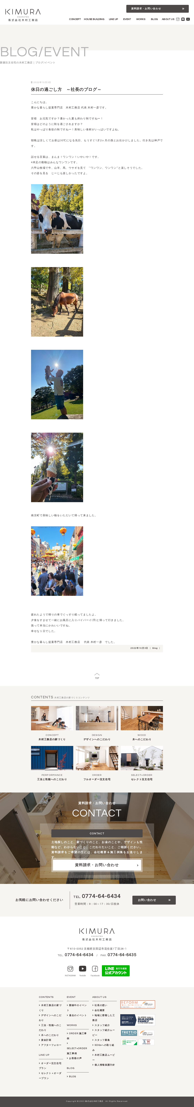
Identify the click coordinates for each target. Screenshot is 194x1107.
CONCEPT (75, 19)
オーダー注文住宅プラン (50, 1066)
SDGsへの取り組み (103, 1047)
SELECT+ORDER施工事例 (77, 1048)
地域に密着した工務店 (103, 1018)
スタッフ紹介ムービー (103, 1032)
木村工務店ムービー (103, 1057)
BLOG (154, 19)
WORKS (140, 19)
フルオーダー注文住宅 (97, 779)
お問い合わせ (147, 900)
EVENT (127, 19)
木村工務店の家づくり (52, 739)
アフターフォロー (50, 1045)
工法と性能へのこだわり (52, 779)
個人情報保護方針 (103, 1065)
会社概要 (98, 1010)
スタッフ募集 (101, 1040)
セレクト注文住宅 (142, 779)
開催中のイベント (77, 1008)
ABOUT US (168, 19)
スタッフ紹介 (101, 1025)
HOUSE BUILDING (94, 19)
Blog (155, 648)
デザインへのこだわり (97, 739)
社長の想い (99, 1005)
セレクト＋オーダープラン (50, 1076)
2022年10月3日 (139, 648)
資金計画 (45, 1040)
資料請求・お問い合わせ (146, 8)
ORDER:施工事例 (77, 1036)
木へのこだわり (141, 739)
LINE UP (113, 19)
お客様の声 (74, 1058)
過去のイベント (77, 1015)
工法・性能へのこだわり (50, 1028)
